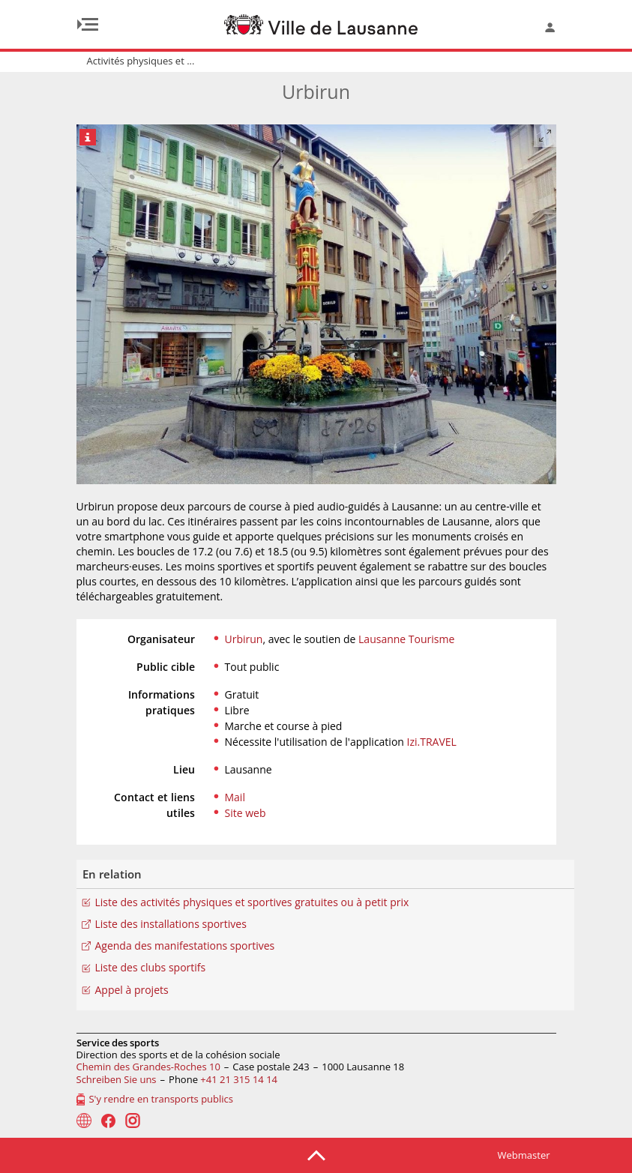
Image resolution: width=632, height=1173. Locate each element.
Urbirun (244, 639)
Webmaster (524, 1155)
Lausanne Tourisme (406, 639)
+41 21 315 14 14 (238, 1079)
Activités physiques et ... (141, 60)
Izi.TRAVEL (432, 742)
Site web (245, 813)
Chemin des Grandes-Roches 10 (148, 1066)
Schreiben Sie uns (116, 1079)
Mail (235, 797)
